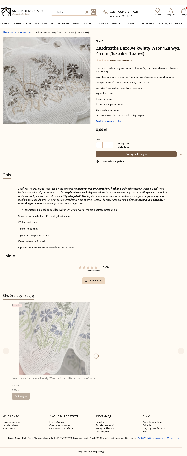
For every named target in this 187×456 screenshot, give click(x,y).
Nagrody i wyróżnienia (154, 428)
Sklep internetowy (90, 451)
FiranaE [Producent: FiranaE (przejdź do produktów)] (99, 41)
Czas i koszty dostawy (59, 425)
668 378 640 (144, 438)
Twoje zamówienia (11, 422)
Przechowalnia (9, 428)
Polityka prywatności (105, 425)
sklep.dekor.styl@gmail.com (166, 438)
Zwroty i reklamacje (105, 428)
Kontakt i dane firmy (152, 422)
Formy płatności (56, 422)
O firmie (147, 425)
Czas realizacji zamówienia (62, 428)
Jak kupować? (102, 431)
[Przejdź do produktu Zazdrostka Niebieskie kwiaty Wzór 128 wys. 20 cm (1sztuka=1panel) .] (54, 338)
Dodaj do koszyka (136, 154)
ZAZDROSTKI (25, 32)
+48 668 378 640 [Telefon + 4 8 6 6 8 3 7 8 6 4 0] (125, 12)
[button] (93, 12)
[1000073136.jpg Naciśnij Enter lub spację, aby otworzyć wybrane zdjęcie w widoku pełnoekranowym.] (46, 80)
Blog (145, 431)
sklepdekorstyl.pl (9, 32)
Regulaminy (101, 422)
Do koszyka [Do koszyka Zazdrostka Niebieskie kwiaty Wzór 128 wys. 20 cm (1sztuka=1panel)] (20, 396)
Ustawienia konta (10, 425)
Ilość (98, 139)
